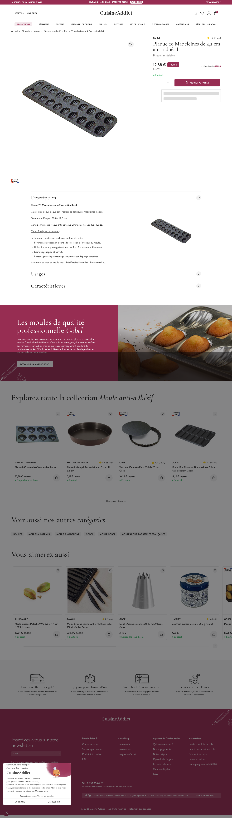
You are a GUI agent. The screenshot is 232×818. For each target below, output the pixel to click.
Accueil (14, 31)
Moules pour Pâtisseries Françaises (143, 534)
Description (116, 197)
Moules (37, 31)
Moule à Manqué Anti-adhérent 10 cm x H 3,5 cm (88, 469)
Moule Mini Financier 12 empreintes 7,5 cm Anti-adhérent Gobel (194, 469)
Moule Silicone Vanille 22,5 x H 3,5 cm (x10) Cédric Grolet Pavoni (89, 625)
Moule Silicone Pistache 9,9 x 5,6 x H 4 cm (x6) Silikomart (36, 625)
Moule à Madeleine (67, 534)
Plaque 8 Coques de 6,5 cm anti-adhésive (35, 467)
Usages (116, 273)
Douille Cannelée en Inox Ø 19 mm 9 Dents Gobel (141, 625)
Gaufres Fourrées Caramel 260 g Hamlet (192, 624)
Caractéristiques (116, 286)
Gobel (89, 534)
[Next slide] (215, 646)
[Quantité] (162, 82)
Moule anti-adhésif (52, 31)
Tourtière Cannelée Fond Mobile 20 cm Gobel (139, 469)
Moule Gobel (107, 534)
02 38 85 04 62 (95, 783)
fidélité (217, 66)
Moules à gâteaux (39, 534)
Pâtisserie (26, 31)
